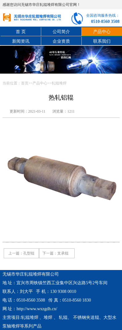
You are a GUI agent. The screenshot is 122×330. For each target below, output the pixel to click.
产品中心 (40, 83)
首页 (24, 83)
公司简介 (61, 31)
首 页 (21, 31)
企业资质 (61, 41)
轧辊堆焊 (59, 83)
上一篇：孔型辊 (21, 253)
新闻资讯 (20, 41)
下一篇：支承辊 (55, 253)
